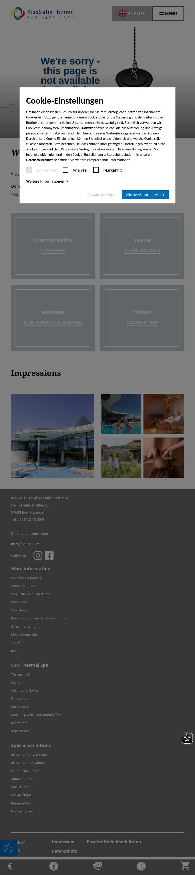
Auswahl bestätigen (101, 195)
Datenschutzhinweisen (43, 160)
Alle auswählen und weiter (145, 195)
